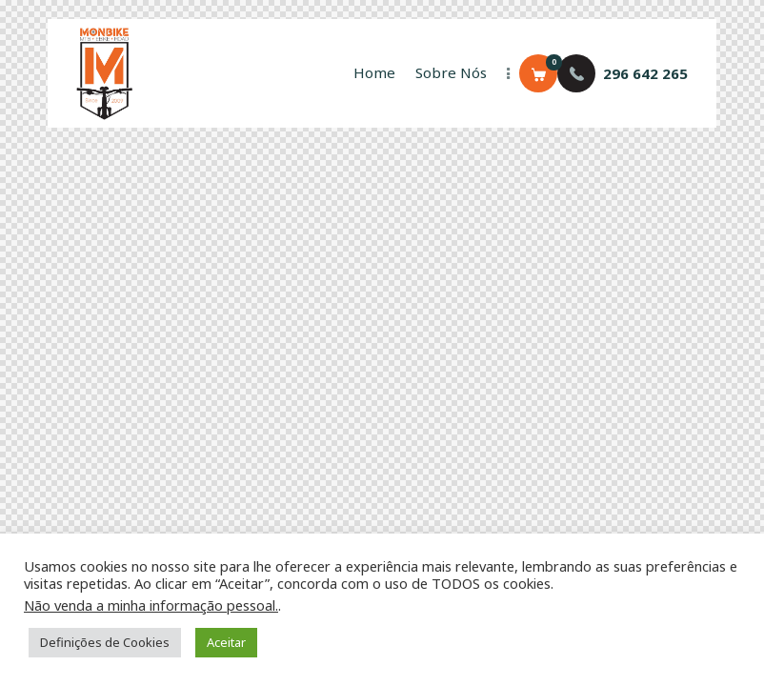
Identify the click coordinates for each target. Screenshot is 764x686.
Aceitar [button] (226, 642)
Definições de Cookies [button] (105, 642)
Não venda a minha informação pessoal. (151, 605)
